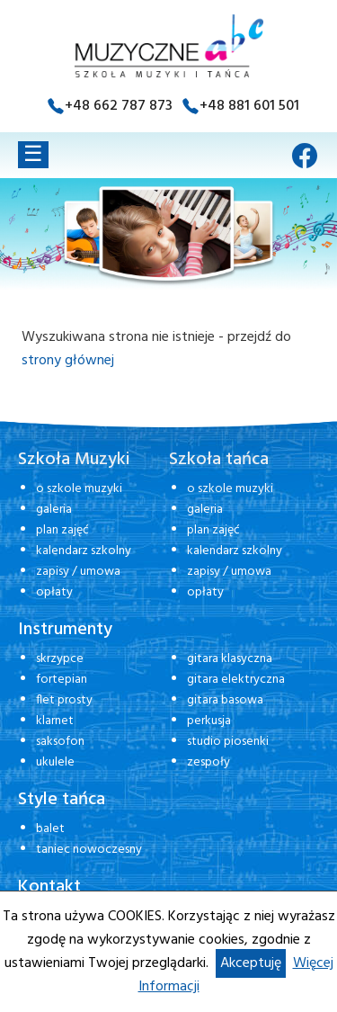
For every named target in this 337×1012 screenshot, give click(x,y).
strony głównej (68, 360)
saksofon (60, 741)
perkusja (209, 721)
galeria (54, 509)
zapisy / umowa (78, 571)
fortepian (61, 679)
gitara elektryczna (236, 679)
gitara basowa (225, 700)
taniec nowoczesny (89, 849)
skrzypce (60, 659)
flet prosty (64, 700)
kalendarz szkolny (83, 551)
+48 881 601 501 (249, 106)
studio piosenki (228, 741)
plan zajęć (62, 530)
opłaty (54, 592)
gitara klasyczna (229, 659)
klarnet (55, 721)
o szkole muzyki (79, 489)
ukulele (55, 762)
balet (50, 829)
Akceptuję (250, 963)
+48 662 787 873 (119, 106)
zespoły (208, 762)
